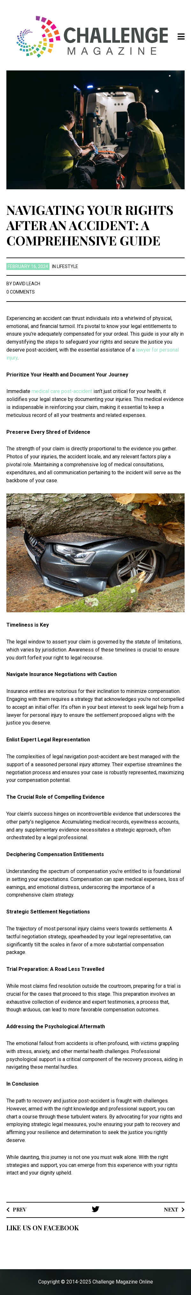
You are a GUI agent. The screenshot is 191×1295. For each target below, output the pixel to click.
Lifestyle (67, 266)
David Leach (26, 283)
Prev (19, 1209)
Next (171, 1209)
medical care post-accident (62, 391)
